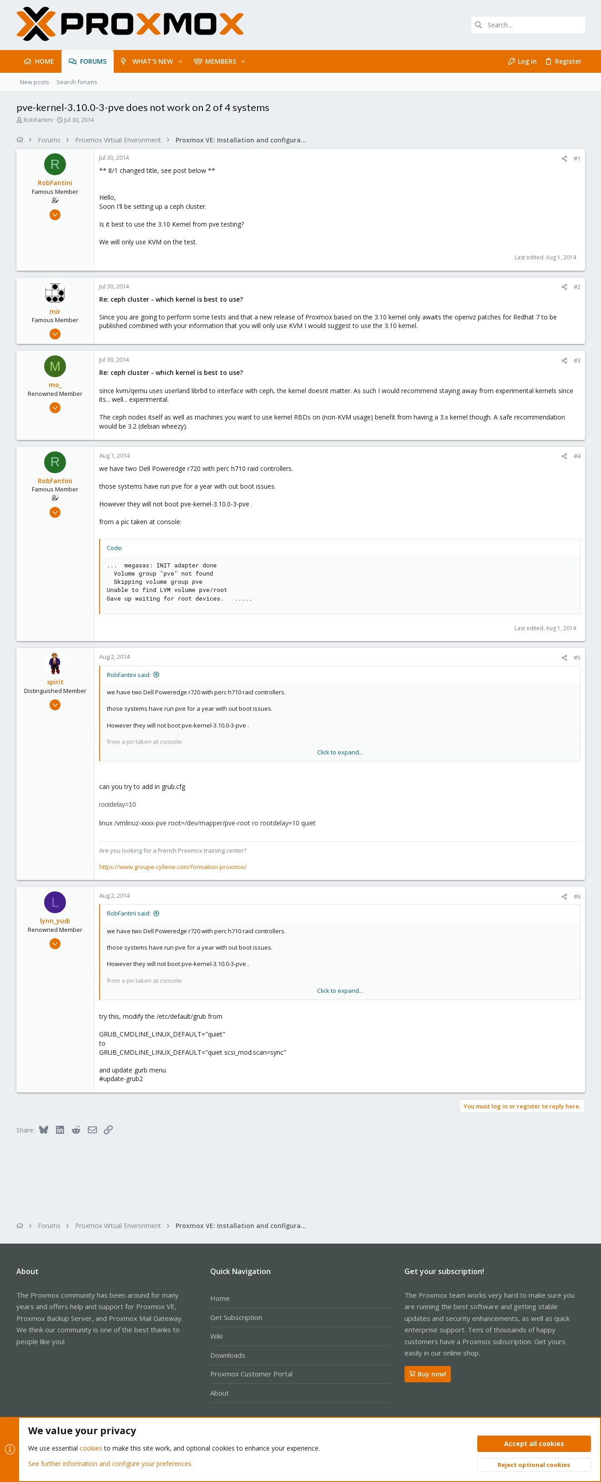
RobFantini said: (129, 675)
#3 (577, 360)
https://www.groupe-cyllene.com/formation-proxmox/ (173, 867)
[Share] (564, 158)
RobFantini (38, 120)
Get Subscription (236, 1317)
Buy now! (427, 1374)
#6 (577, 896)
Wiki (216, 1335)
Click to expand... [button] (340, 752)
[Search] (528, 25)
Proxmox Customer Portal (251, 1373)
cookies (91, 1448)
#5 (577, 657)
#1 (577, 158)
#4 (577, 456)
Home (220, 1298)
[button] (180, 61)
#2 (577, 287)
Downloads (227, 1355)
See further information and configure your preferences (110, 1463)
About (219, 1392)
